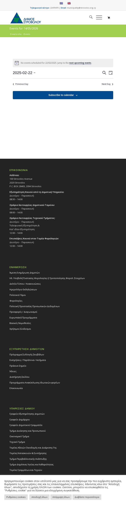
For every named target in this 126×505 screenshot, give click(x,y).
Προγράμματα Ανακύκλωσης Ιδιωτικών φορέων (35, 382)
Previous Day (20, 84)
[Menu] (97, 17)
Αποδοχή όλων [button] (39, 497)
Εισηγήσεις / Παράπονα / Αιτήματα (28, 360)
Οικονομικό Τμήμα (19, 436)
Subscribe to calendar (61, 95)
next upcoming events (80, 62)
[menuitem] (89, 17)
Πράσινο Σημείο (18, 365)
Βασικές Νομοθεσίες (20, 323)
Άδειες (13, 371)
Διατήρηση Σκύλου (19, 376)
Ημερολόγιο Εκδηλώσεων (23, 289)
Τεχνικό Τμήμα (17, 441)
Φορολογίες (16, 300)
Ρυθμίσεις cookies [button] (16, 497)
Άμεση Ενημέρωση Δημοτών (25, 272)
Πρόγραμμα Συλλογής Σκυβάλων (27, 354)
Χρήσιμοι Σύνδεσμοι (20, 328)
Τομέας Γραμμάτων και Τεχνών (26, 470)
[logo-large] (52, 17)
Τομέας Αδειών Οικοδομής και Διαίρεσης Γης (33, 447)
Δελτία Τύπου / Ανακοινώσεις (25, 283)
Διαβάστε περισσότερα (87, 497)
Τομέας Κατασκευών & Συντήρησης (28, 453)
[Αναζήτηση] (89, 17)
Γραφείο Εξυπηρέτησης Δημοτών (27, 413)
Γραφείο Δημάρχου (20, 419)
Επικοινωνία (16, 388)
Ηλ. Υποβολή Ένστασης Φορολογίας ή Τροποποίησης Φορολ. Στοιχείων (47, 278)
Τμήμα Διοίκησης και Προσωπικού (28, 430)
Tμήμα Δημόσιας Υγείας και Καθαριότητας (31, 464)
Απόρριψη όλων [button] (61, 497)
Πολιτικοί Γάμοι (18, 295)
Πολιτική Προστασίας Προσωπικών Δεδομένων (35, 306)
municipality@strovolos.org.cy (81, 7)
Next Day (107, 84)
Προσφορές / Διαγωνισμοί (23, 311)
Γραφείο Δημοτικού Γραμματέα (26, 425)
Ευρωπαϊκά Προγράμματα (23, 317)
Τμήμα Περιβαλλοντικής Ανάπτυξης (28, 458)
